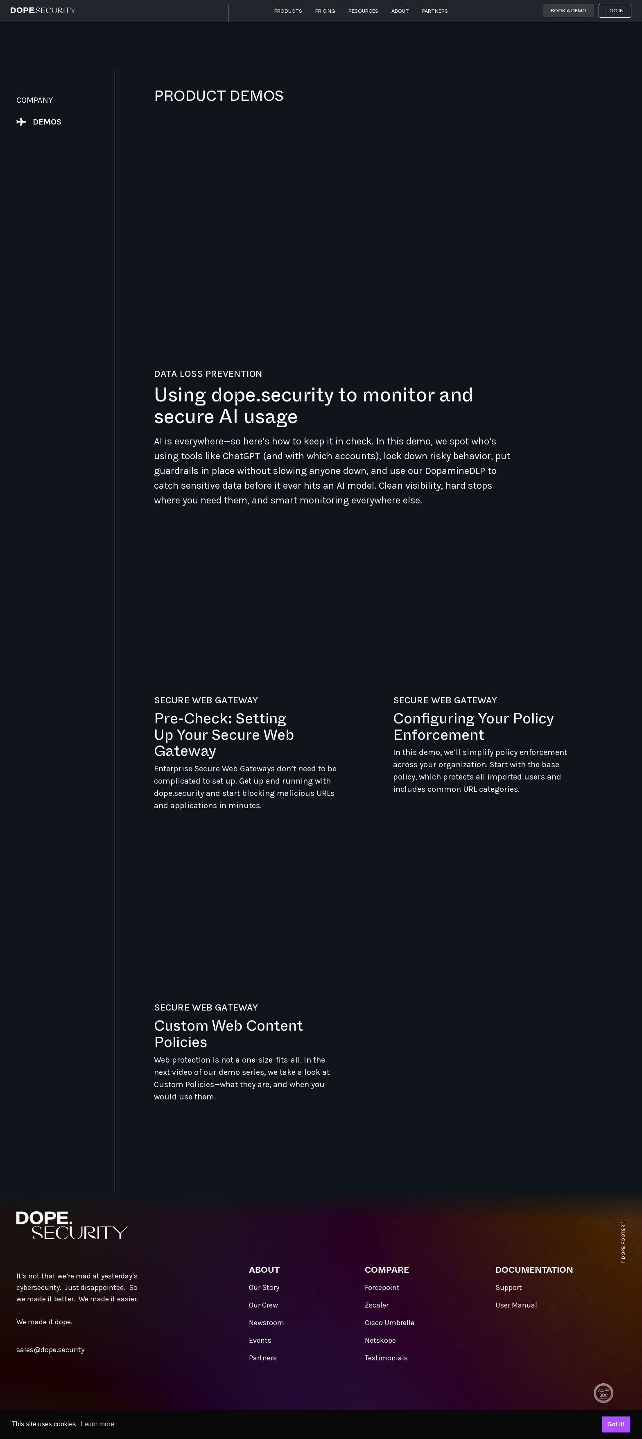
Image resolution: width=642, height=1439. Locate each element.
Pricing (325, 11)
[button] (288, 12)
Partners (435, 11)
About (400, 11)
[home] (43, 10)
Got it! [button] (615, 1424)
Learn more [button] (97, 1424)
